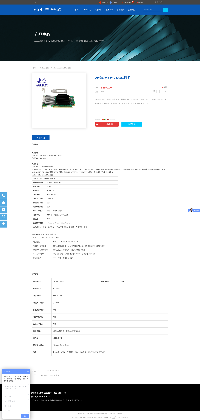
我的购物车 (127, 2)
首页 (34, 68)
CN (35, 2)
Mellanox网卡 (45, 68)
